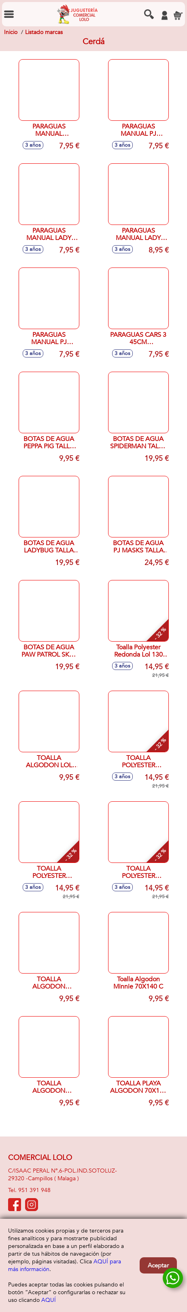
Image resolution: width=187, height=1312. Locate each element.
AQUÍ (48, 1300)
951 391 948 (34, 1190)
